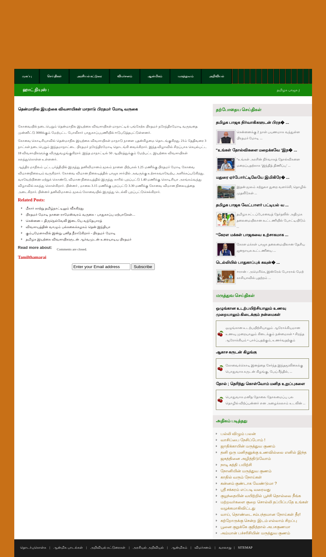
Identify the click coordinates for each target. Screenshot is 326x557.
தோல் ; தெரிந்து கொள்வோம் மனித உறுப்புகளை (260, 383)
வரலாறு (225, 547)
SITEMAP (245, 547)
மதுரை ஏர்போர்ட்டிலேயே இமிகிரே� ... (253, 177)
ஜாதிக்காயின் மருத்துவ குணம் (248, 446)
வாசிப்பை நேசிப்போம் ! (243, 440)
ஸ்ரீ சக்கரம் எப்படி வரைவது (246, 489)
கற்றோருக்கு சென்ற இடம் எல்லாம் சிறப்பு (259, 520)
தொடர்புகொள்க (33, 547)
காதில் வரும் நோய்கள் (241, 477)
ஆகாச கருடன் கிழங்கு (236, 352)
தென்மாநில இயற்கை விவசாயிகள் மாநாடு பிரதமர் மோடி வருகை (78, 109)
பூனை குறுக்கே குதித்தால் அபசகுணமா (256, 526)
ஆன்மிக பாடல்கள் (68, 547)
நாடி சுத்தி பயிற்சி (236, 464)
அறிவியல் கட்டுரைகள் (108, 547)
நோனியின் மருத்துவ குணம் (246, 471)
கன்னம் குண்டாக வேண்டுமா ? (249, 483)
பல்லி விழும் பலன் (238, 433)
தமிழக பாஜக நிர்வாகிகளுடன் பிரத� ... (252, 122)
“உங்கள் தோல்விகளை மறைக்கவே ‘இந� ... (256, 150)
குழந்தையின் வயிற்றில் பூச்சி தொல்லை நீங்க (261, 495)
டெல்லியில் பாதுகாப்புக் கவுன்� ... (248, 262)
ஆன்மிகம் (179, 547)
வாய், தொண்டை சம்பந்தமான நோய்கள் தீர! (261, 514)
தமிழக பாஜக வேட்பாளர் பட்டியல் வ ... (252, 205)
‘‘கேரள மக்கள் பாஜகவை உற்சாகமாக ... (252, 234)
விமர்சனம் (202, 547)
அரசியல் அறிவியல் (148, 547)
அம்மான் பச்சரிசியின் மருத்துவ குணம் (255, 533)
